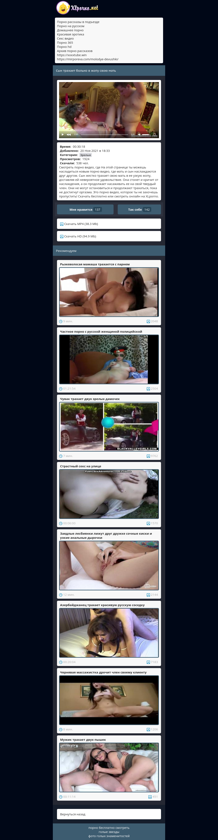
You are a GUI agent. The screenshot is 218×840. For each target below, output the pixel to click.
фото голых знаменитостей (109, 836)
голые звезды (109, 832)
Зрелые (85, 155)
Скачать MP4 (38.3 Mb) (79, 224)
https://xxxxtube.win (72, 55)
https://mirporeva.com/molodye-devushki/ (88, 59)
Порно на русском (70, 26)
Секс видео (65, 38)
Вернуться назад (72, 814)
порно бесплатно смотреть (109, 827)
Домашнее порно (70, 30)
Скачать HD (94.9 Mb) (78, 236)
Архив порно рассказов (74, 51)
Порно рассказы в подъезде (78, 22)
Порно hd (64, 47)
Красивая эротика (70, 34)
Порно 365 (65, 42)
